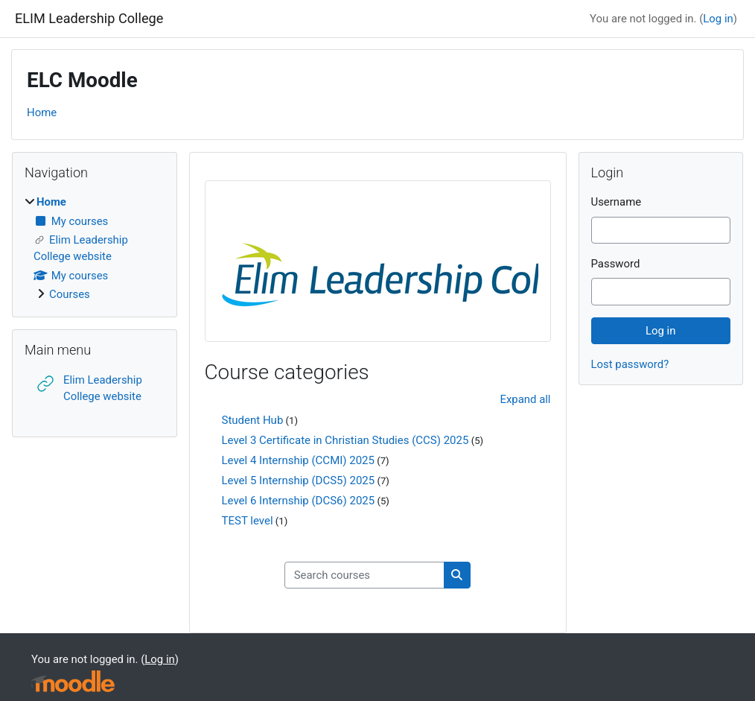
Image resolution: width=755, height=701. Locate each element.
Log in (718, 18)
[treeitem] (95, 248)
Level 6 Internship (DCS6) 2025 (298, 500)
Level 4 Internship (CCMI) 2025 (298, 460)
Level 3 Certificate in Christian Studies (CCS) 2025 (345, 440)
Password (615, 263)
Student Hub (253, 420)
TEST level (247, 520)
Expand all (525, 399)
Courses (69, 294)
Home (42, 112)
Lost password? (630, 364)
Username (616, 202)
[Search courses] (364, 575)
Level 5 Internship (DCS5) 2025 (298, 480)
